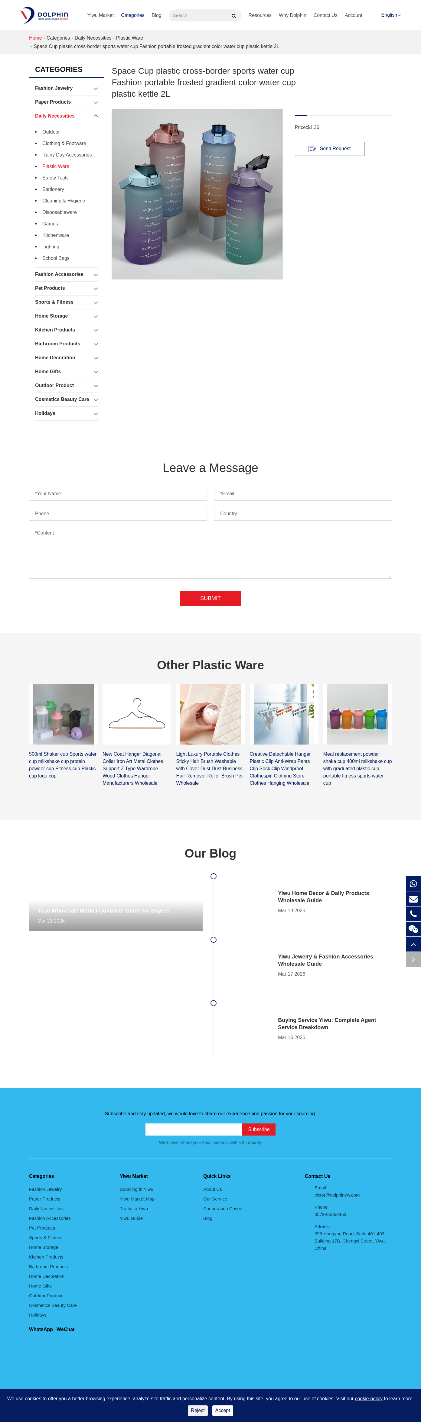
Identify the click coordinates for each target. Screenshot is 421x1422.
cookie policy (369, 1398)
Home (35, 37)
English (389, 15)
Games (50, 223)
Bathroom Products (66, 344)
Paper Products (66, 102)
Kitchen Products (66, 330)
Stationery (53, 189)
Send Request (329, 149)
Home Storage (66, 316)
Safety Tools (55, 177)
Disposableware (59, 212)
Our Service (215, 1198)
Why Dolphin (292, 15)
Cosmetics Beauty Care (66, 399)
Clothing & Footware (64, 143)
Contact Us (326, 15)
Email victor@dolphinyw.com (337, 1191)
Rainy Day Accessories (67, 154)
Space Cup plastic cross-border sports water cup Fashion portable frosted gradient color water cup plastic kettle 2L (156, 46)
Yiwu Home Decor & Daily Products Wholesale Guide (323, 896)
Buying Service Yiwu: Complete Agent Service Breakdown (327, 1023)
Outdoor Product (66, 385)
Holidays (66, 413)
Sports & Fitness (66, 302)
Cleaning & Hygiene (63, 200)
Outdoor (51, 131)
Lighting (50, 246)
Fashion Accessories (66, 274)
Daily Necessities (93, 37)
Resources (260, 15)
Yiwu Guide (131, 1218)
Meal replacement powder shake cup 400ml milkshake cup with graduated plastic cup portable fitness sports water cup (357, 768)
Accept (222, 1410)
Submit (210, 598)
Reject (197, 1410)
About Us (212, 1189)
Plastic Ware (129, 37)
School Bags (56, 258)
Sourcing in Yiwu (136, 1189)
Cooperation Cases (222, 1208)
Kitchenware (55, 235)
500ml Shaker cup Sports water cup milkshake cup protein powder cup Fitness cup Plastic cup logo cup (62, 764)
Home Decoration (66, 358)
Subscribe (258, 1129)
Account (353, 15)
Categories (132, 15)
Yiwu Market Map (137, 1198)
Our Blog (210, 853)
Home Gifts (66, 372)
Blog (157, 15)
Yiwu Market (100, 15)
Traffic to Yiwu (134, 1208)
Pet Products (66, 288)
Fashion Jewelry (66, 88)
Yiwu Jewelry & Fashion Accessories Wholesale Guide (325, 960)
